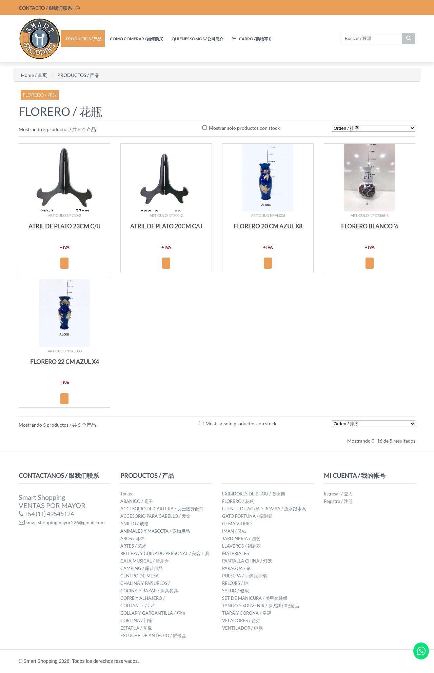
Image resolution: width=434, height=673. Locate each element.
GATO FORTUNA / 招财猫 (247, 516)
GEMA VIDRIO (237, 523)
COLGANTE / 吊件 (138, 605)
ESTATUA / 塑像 (136, 628)
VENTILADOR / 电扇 (242, 628)
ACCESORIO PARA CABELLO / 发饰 (155, 516)
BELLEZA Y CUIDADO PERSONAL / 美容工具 (165, 553)
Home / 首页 (34, 75)
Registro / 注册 (338, 501)
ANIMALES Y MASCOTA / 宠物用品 (155, 531)
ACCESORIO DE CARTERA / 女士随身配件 (162, 508)
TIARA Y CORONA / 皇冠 (246, 613)
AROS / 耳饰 (132, 538)
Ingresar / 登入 (338, 493)
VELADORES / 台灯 (241, 620)
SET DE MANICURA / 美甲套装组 (255, 598)
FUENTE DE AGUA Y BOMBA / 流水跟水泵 (264, 508)
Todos (126, 493)
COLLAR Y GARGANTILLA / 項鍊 (152, 613)
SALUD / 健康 (235, 590)
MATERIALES (235, 553)
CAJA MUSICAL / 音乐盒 (144, 561)
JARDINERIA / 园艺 (241, 538)
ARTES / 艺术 (133, 546)
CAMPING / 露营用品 (141, 568)
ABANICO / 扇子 (136, 501)
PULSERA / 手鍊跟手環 (244, 575)
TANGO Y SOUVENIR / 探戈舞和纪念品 (260, 605)
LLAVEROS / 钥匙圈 (241, 546)
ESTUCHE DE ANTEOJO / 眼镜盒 (153, 635)
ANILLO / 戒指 (134, 523)
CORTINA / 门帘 (136, 620)
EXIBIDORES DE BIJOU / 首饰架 (253, 493)
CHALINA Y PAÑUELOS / (145, 583)
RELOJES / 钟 (235, 583)
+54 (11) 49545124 (46, 513)
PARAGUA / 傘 (236, 568)
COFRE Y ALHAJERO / (142, 598)
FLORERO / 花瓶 (40, 95)
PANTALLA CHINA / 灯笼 (247, 561)
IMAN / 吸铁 (234, 531)
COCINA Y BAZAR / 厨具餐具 (149, 590)
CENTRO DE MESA (139, 575)
